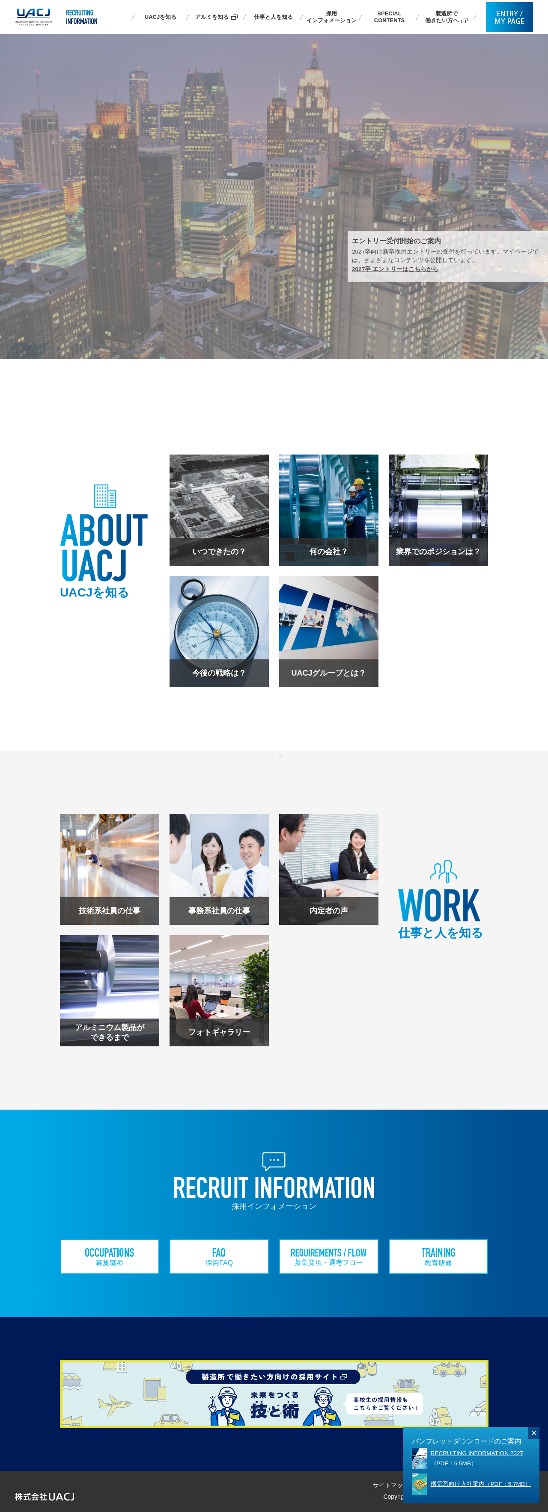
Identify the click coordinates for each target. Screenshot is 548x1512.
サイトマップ (391, 1485)
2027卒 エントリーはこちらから (395, 269)
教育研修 (438, 1257)
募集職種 (109, 1257)
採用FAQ (219, 1257)
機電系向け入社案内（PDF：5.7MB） (481, 1484)
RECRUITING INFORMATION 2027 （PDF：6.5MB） (477, 1458)
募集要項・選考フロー (329, 1257)
